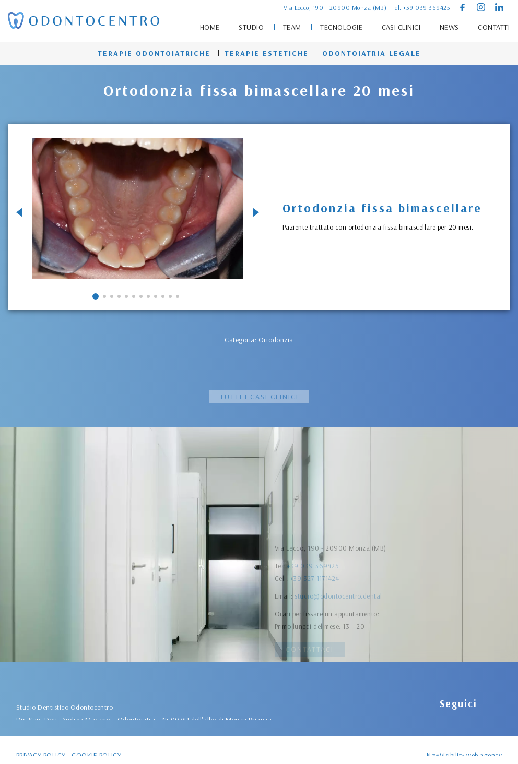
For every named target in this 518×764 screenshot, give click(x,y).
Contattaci (310, 649)
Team (292, 27)
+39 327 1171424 (314, 628)
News (449, 27)
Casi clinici (401, 27)
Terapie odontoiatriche (154, 53)
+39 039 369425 (426, 7)
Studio (251, 27)
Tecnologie (341, 27)
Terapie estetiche (267, 53)
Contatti (494, 27)
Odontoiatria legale (371, 53)
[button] (95, 296)
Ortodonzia (275, 339)
